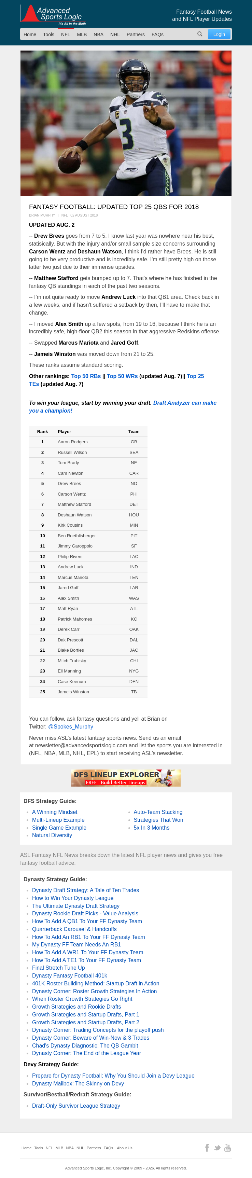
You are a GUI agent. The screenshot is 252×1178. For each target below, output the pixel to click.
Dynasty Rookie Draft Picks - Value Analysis (85, 913)
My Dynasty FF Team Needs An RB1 (76, 944)
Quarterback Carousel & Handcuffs (74, 929)
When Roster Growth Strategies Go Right (82, 999)
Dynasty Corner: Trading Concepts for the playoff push (98, 1030)
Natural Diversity (52, 835)
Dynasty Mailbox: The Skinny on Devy (78, 1083)
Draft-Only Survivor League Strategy (76, 1106)
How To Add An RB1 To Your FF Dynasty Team (88, 937)
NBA (98, 34)
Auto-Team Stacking (158, 812)
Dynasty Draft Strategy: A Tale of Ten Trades (85, 890)
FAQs (158, 34)
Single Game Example (59, 828)
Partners (136, 34)
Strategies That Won (158, 820)
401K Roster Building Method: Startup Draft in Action (95, 983)
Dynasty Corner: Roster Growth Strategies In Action (94, 991)
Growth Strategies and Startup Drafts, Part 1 (85, 1014)
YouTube (227, 1148)
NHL (115, 34)
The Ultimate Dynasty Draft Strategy (76, 906)
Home (30, 34)
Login (219, 34)
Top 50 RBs (86, 376)
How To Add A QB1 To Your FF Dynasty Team (87, 921)
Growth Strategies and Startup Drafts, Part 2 (85, 1022)
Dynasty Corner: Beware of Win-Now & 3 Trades (90, 1038)
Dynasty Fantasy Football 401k (69, 976)
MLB (82, 34)
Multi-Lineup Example (58, 820)
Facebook (207, 1148)
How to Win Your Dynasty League (72, 898)
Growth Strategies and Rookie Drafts (76, 1007)
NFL (65, 34)
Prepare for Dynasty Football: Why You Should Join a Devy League (113, 1076)
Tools (48, 34)
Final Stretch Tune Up (58, 968)
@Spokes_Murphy (70, 727)
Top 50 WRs (122, 376)
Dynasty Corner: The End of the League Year (86, 1053)
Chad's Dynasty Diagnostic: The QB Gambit (85, 1046)
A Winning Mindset (55, 812)
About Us (124, 1148)
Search (200, 34)
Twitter (217, 1148)
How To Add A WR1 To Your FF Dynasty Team (87, 952)
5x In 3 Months (152, 828)
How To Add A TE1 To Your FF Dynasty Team (86, 960)
